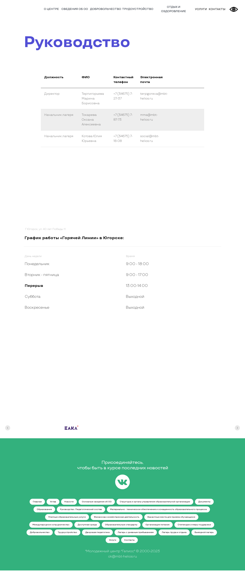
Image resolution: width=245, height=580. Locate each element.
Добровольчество (40, 532)
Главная (37, 501)
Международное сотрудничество (50, 524)
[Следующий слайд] (237, 431)
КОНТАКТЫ (217, 9)
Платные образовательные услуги (67, 517)
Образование (44, 509)
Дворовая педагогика (97, 532)
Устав (53, 501)
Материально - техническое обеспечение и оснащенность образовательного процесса (158, 509)
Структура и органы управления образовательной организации (155, 501)
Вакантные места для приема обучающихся (171, 517)
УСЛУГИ (201, 9)
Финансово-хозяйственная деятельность (116, 517)
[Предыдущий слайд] (7, 431)
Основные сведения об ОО (97, 501)
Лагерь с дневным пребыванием (136, 532)
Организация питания (157, 524)
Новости (69, 501)
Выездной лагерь (204, 532)
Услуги (112, 540)
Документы (204, 501)
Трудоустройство (67, 532)
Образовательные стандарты (121, 524)
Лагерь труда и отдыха (174, 532)
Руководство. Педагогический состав (81, 509)
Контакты (129, 540)
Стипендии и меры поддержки (194, 524)
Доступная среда (87, 524)
